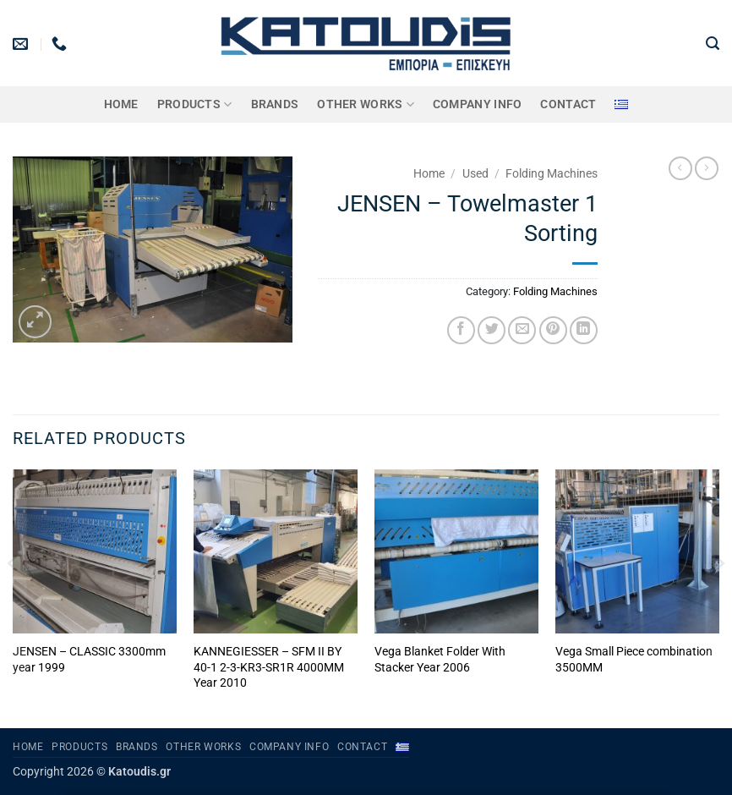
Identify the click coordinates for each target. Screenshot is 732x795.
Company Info (477, 104)
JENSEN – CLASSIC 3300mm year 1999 (89, 659)
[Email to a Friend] (522, 330)
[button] (712, 43)
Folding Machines (551, 173)
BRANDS (275, 104)
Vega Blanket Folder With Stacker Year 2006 (439, 659)
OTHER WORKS (365, 104)
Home (121, 104)
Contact (568, 104)
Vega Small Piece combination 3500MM (634, 659)
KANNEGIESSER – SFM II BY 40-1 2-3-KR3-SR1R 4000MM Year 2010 (269, 667)
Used (475, 173)
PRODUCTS (194, 104)
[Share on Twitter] (491, 330)
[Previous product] (706, 168)
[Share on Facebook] (461, 330)
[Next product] (680, 168)
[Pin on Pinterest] (553, 330)
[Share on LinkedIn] (584, 330)
